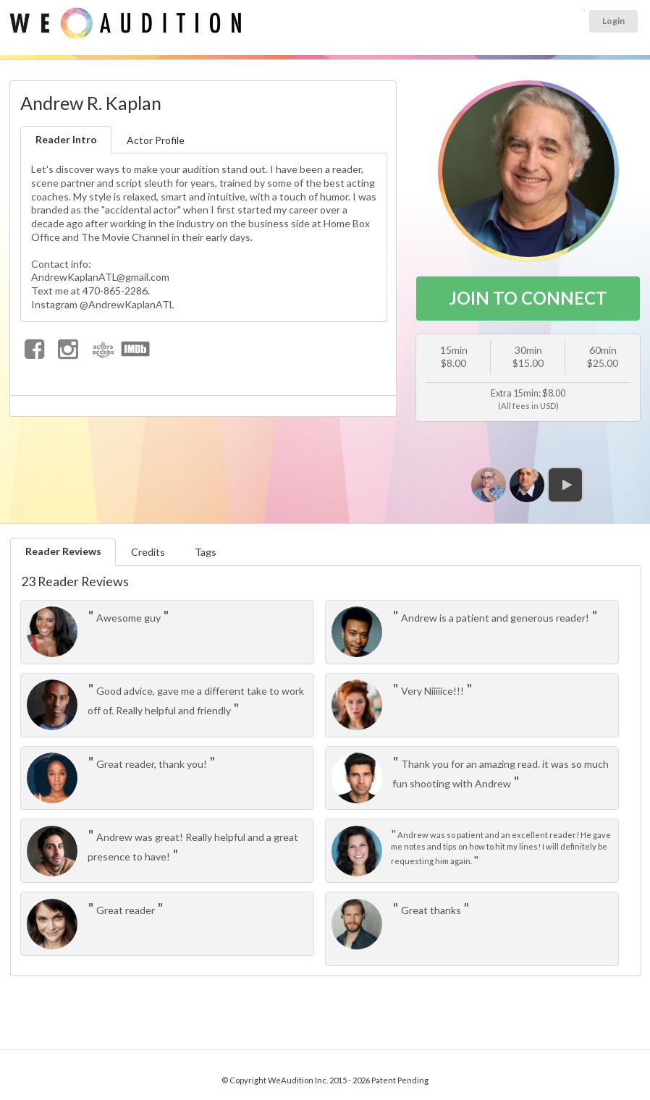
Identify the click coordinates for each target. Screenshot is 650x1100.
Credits (148, 552)
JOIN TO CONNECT (528, 297)
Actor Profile (156, 140)
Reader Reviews (63, 551)
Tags (205, 552)
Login (613, 20)
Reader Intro (66, 139)
